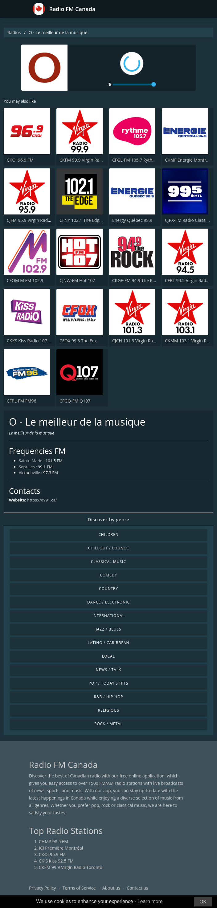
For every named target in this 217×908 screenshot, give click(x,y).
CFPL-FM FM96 (21, 401)
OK (203, 901)
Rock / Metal (108, 723)
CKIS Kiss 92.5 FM (56, 861)
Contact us (137, 888)
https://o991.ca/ (42, 500)
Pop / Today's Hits (108, 683)
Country (108, 588)
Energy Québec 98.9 (132, 220)
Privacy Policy (42, 888)
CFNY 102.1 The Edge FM (84, 220)
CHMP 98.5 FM (53, 841)
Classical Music (108, 561)
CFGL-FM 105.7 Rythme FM (139, 160)
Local (108, 656)
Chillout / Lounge (108, 548)
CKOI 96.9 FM (20, 160)
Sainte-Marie (31, 460)
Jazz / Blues (108, 629)
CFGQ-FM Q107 (74, 401)
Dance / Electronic (108, 602)
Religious (108, 710)
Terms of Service (79, 888)
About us (111, 888)
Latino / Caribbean (108, 642)
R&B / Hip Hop (108, 696)
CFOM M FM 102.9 (25, 280)
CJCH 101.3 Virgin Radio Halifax (143, 341)
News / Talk (108, 669)
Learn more (150, 901)
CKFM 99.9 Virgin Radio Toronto (91, 160)
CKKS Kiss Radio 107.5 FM (32, 341)
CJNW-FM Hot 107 (77, 280)
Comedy (108, 575)
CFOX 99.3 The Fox (78, 341)
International (108, 615)
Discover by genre (108, 519)
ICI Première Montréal (61, 848)
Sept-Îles (27, 467)
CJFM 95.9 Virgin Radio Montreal (39, 220)
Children (108, 534)
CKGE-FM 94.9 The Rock (136, 280)
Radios (14, 32)
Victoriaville (29, 472)
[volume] (134, 84)
